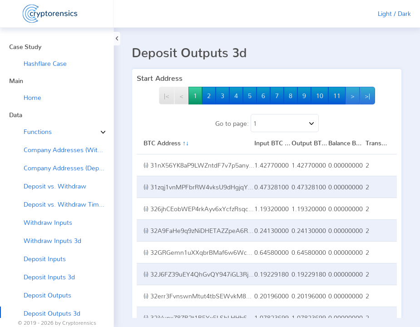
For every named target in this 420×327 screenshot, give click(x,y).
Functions (31, 131)
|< (166, 95)
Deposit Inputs (45, 259)
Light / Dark (394, 13)
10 (319, 95)
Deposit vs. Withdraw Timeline (68, 204)
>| (367, 95)
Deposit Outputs (47, 295)
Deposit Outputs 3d (52, 313)
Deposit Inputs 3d (49, 277)
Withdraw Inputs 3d (52, 240)
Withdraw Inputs (48, 222)
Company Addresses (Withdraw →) (69, 150)
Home (32, 97)
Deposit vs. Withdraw (55, 186)
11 (337, 95)
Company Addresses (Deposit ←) (69, 168)
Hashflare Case (45, 63)
